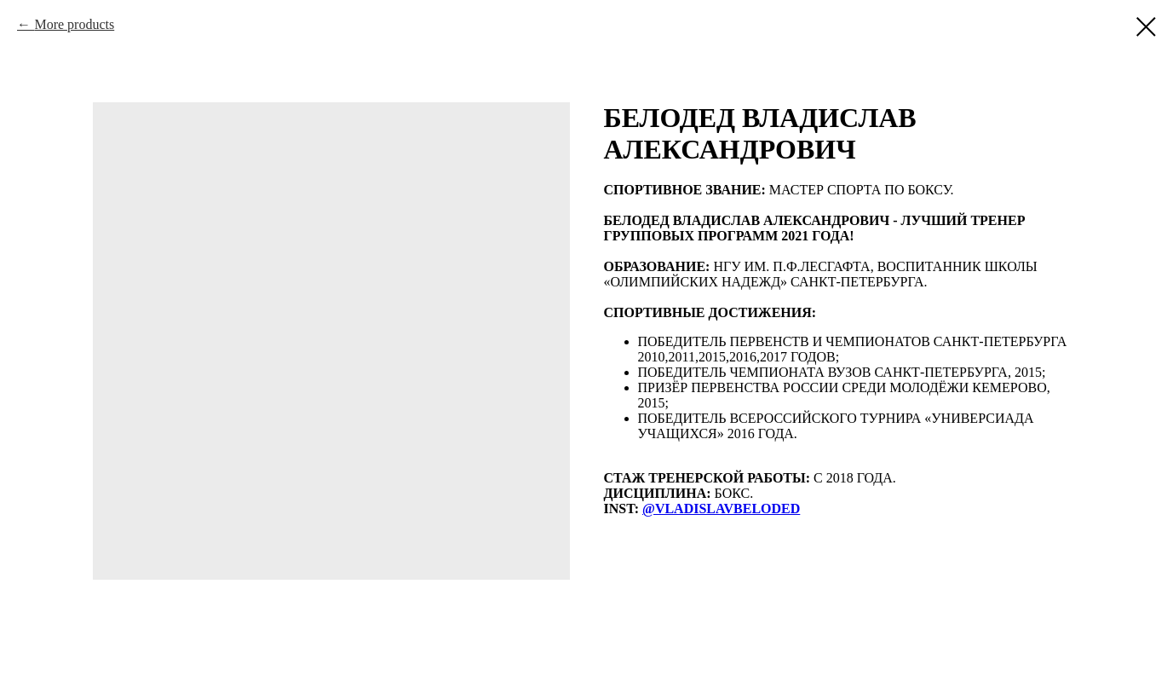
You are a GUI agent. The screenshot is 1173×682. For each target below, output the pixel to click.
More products (74, 24)
